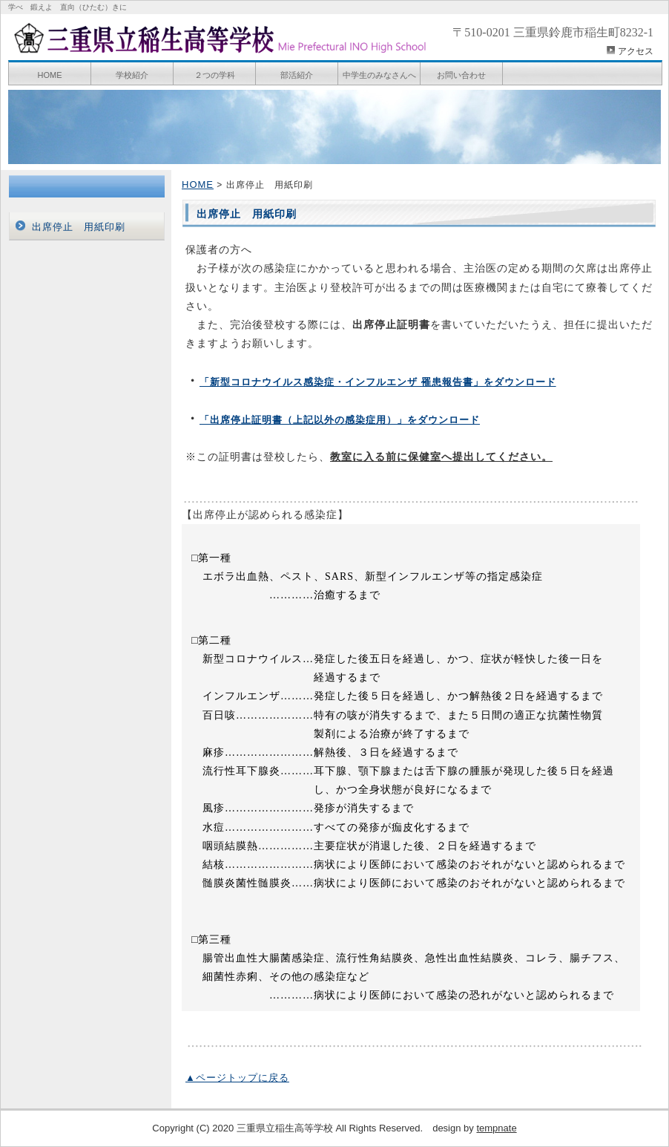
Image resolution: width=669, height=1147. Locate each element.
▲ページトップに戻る (237, 1077)
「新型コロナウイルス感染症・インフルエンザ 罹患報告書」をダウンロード (378, 382)
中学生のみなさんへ (379, 75)
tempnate (496, 1128)
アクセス (635, 51)
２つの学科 (214, 75)
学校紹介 (132, 75)
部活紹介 (296, 75)
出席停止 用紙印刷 (78, 226)
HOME (50, 75)
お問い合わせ (461, 75)
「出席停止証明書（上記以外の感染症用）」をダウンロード (340, 419)
